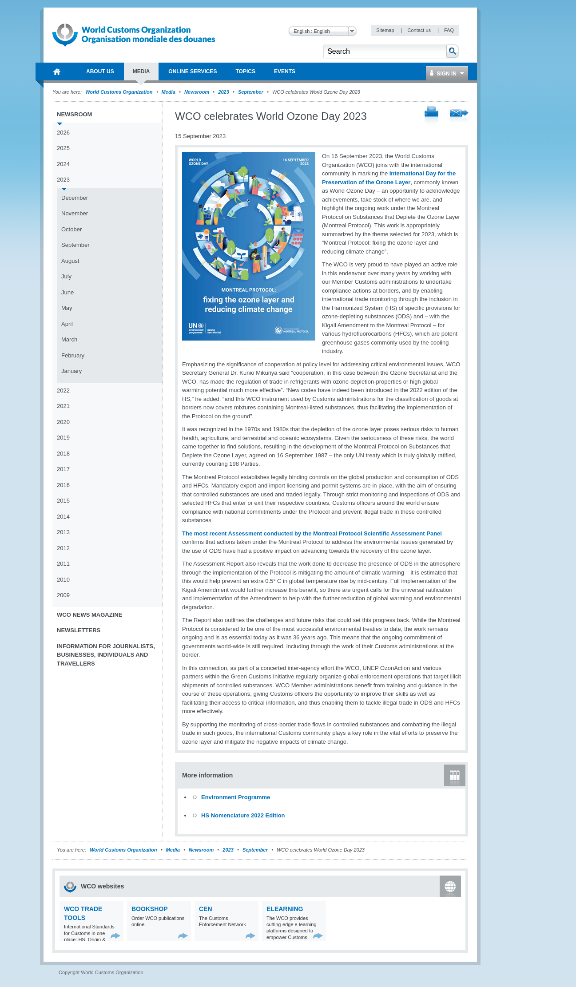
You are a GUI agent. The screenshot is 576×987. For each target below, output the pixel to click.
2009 (63, 595)
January (71, 371)
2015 (63, 500)
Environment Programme (235, 797)
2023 (223, 92)
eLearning (284, 908)
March (69, 339)
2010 (63, 579)
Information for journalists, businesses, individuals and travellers (106, 655)
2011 (63, 563)
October (71, 229)
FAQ (449, 30)
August (70, 261)
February (72, 355)
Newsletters (78, 630)
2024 (63, 164)
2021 (63, 406)
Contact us (419, 30)
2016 (63, 485)
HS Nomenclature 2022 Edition (243, 815)
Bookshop (149, 908)
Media (168, 92)
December (74, 197)
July (66, 276)
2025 (63, 148)
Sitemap (385, 30)
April (67, 324)
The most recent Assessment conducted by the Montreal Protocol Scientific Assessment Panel (312, 533)
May (66, 308)
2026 (63, 132)
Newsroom (196, 92)
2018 (63, 453)
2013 (63, 532)
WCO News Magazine (89, 614)
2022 (63, 390)
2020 (63, 422)
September (250, 92)
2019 (63, 437)
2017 (63, 469)
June (67, 292)
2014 (63, 516)
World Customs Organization (119, 92)
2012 (63, 548)
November (74, 213)
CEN (205, 908)
